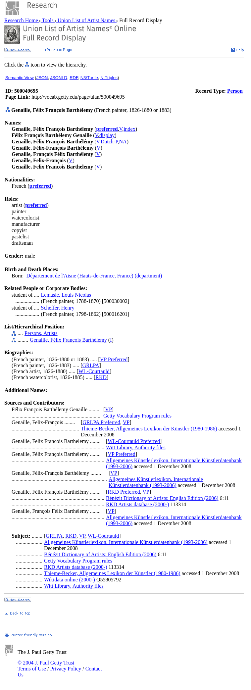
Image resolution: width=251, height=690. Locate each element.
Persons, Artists (41, 333)
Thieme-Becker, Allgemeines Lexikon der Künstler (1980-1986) (149, 428)
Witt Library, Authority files (136, 447)
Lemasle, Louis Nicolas (66, 295)
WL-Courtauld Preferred (134, 441)
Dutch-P (109, 141)
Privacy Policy (65, 668)
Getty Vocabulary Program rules (137, 416)
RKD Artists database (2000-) (137, 504)
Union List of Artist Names (86, 20)
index (129, 129)
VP (108, 409)
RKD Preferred (124, 492)
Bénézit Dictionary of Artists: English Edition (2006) (162, 498)
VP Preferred (113, 359)
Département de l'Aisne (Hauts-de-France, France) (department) (94, 275)
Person (235, 91)
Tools (48, 20)
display (107, 135)
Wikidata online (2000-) (69, 579)
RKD (101, 377)
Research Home (21, 20)
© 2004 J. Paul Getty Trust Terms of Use (46, 665)
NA (123, 141)
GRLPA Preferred (101, 422)
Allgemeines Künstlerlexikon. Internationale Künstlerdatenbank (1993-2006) (156, 482)
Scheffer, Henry (58, 308)
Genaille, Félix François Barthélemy (68, 340)
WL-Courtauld (94, 371)
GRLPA (90, 365)
